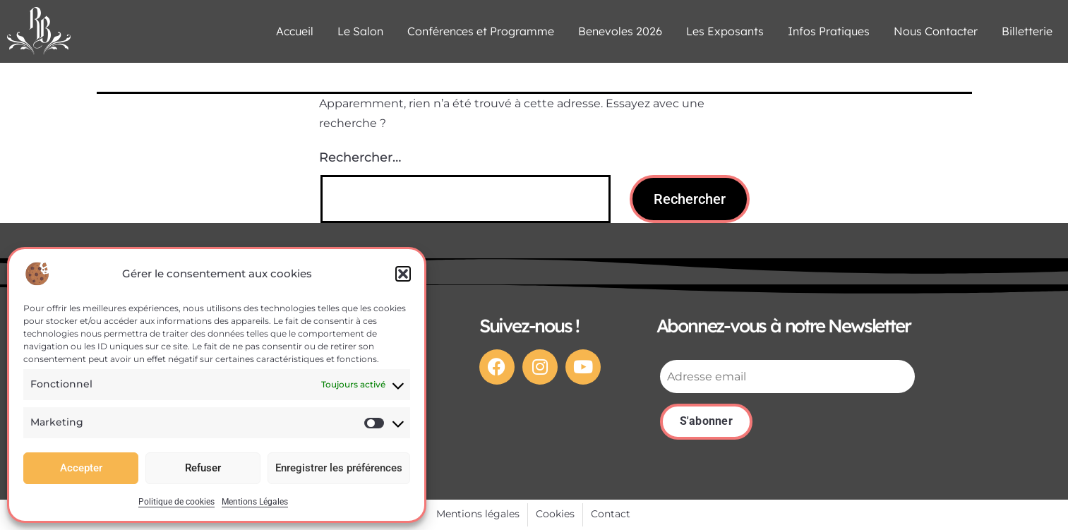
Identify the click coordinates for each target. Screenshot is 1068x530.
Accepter (81, 468)
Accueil (294, 31)
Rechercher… (360, 157)
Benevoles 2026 (620, 31)
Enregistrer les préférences (338, 468)
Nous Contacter (936, 31)
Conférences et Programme (480, 31)
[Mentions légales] (478, 514)
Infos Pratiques (829, 31)
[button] (403, 274)
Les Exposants (725, 31)
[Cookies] (555, 514)
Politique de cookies (176, 502)
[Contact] (610, 514)
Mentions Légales (255, 502)
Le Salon (360, 31)
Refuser (203, 468)
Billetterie (1027, 31)
